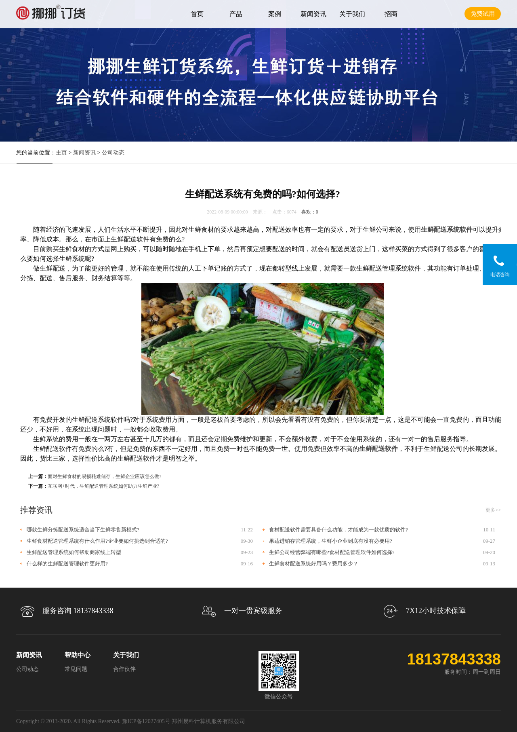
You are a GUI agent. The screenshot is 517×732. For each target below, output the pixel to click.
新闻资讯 (313, 14)
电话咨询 (500, 274)
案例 (274, 14)
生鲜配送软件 (378, 448)
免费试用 (483, 14)
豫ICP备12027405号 (146, 721)
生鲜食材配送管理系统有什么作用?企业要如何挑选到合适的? (97, 541)
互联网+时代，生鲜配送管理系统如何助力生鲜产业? (103, 486)
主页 (61, 153)
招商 (391, 14)
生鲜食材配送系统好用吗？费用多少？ (313, 564)
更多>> (493, 510)
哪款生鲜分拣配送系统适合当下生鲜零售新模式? (83, 530)
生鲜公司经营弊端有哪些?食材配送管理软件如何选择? (332, 552)
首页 (197, 14)
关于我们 (352, 14)
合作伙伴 (124, 669)
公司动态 (113, 153)
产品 (235, 14)
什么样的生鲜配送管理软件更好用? (67, 564)
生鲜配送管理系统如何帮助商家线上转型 (74, 552)
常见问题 (76, 669)
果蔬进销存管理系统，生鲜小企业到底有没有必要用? (330, 541)
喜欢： (309, 212)
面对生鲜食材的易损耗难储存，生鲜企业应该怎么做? (104, 476)
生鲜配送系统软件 (447, 229)
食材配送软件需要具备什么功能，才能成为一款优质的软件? (338, 530)
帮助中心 (77, 655)
